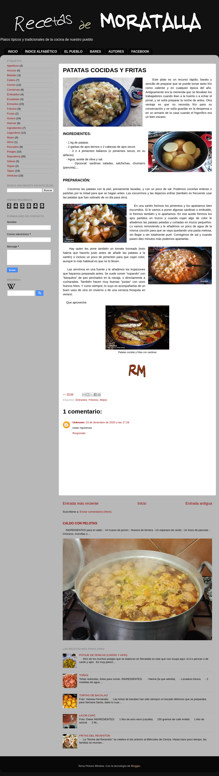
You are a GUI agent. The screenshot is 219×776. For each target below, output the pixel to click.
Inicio (142, 503)
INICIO (13, 51)
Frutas (11, 113)
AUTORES (116, 51)
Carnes (11, 84)
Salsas (11, 161)
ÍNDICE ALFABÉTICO (41, 51)
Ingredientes (14, 127)
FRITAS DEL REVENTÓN (94, 735)
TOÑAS (83, 675)
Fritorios (93, 399)
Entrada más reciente (81, 503)
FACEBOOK (140, 51)
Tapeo (10, 170)
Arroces (11, 70)
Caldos (11, 80)
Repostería (13, 156)
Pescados (13, 146)
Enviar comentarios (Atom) (96, 511)
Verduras (12, 175)
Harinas (11, 123)
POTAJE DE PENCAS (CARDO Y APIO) (103, 655)
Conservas (13, 89)
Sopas (11, 165)
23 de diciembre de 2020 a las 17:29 (107, 422)
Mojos (103, 399)
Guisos (11, 118)
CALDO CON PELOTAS (80, 523)
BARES (95, 51)
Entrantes (81, 399)
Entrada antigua (199, 503)
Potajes (11, 151)
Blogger (135, 765)
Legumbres (14, 132)
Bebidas (12, 75)
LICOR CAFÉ (87, 715)
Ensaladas (13, 99)
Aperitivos (13, 65)
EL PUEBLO (73, 51)
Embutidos (13, 94)
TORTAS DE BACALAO (93, 695)
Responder (79, 433)
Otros (10, 142)
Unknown (78, 422)
